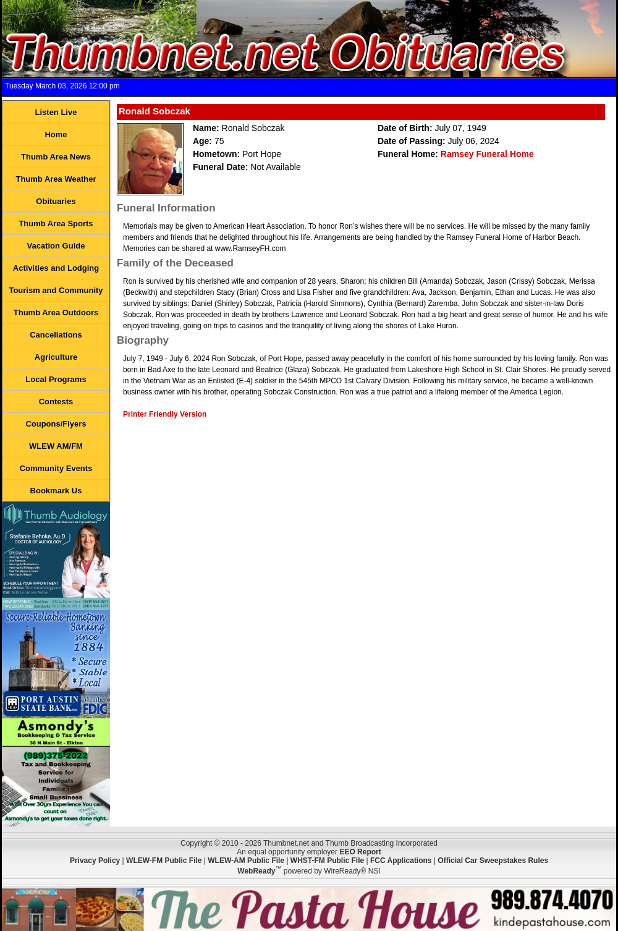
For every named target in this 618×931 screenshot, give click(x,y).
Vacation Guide (56, 245)
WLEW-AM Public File (246, 860)
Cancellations (56, 334)
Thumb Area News (56, 156)
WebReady (256, 871)
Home (55, 134)
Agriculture (56, 357)
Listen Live (56, 112)
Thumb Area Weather (55, 179)
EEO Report (360, 852)
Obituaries (55, 201)
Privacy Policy (95, 860)
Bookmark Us (56, 490)
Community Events (56, 468)
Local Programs (55, 379)
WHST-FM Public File (327, 860)
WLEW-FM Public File (163, 860)
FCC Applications (401, 860)
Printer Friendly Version (164, 414)
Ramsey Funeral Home (487, 154)
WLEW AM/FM (56, 446)
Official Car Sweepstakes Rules (493, 860)
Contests (56, 401)
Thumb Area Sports (56, 223)
